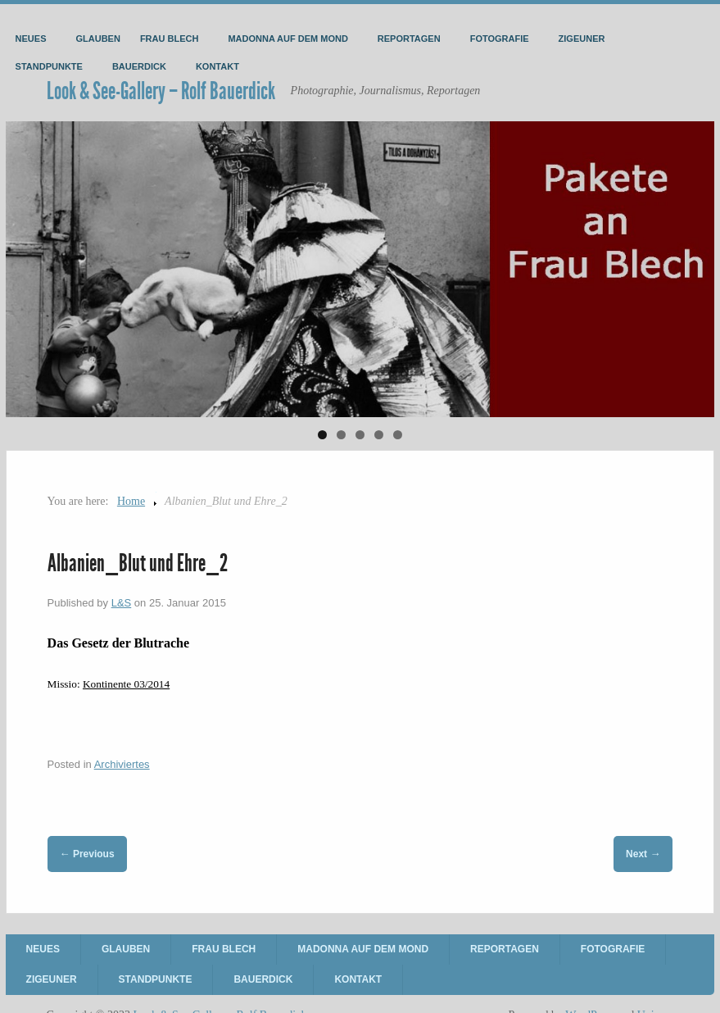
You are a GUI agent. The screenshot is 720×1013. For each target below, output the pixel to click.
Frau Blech (169, 38)
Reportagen (409, 38)
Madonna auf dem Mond (287, 38)
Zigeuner (582, 38)
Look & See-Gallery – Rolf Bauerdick (161, 91)
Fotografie (499, 38)
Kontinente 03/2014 (126, 684)
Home (131, 501)
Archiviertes (122, 764)
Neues (31, 38)
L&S (121, 603)
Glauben (98, 38)
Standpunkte (49, 66)
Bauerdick (139, 66)
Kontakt (217, 66)
